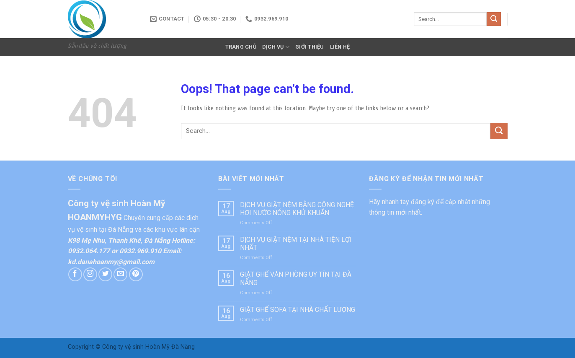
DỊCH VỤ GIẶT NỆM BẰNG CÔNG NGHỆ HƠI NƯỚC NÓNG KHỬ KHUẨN (297, 209)
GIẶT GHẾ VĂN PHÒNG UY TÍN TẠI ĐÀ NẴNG (295, 278)
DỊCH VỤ (275, 47)
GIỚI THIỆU (309, 47)
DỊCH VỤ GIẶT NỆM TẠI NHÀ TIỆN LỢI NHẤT (296, 244)
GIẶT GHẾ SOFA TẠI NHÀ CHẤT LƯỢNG (297, 310)
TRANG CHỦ (240, 47)
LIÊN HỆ (340, 47)
